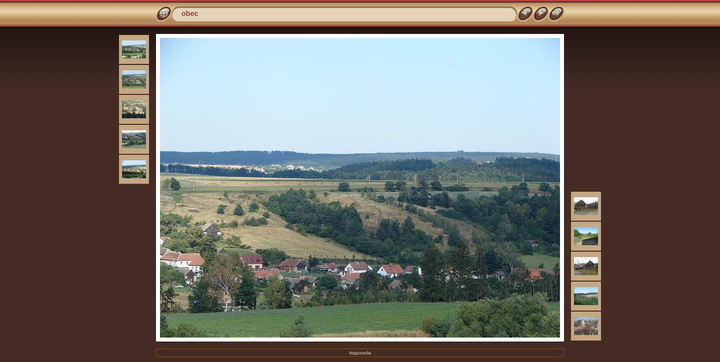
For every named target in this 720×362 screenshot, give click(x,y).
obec (190, 13)
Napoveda (360, 353)
